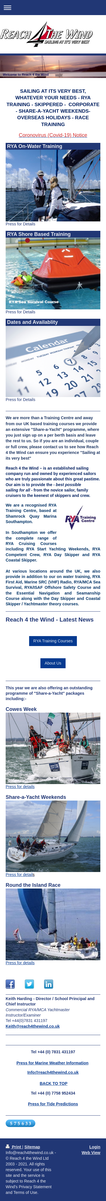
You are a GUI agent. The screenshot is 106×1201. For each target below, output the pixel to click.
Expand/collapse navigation (53, 7)
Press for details (20, 786)
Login (94, 1147)
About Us (53, 663)
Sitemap (32, 1147)
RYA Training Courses (53, 641)
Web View (91, 1152)
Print (14, 1147)
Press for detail (19, 874)
